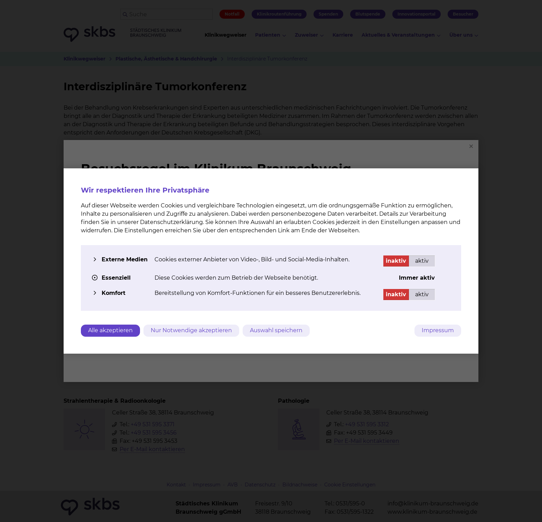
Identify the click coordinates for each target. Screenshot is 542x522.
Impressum (438, 330)
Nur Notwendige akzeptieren (191, 330)
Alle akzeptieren (110, 330)
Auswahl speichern (276, 330)
